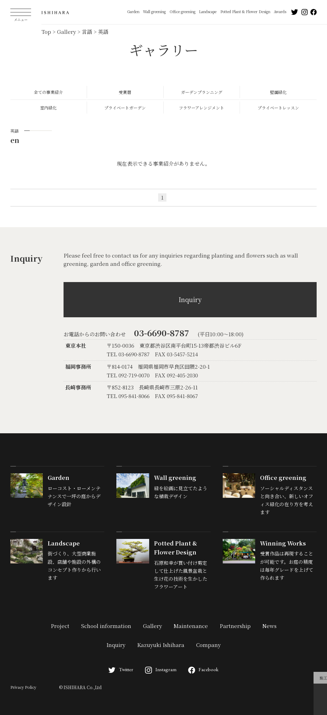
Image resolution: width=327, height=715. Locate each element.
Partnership (235, 625)
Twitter (120, 669)
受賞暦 (125, 92)
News (269, 625)
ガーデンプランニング (201, 92)
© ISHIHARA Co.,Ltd (80, 687)
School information (106, 625)
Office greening (182, 11)
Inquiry (190, 299)
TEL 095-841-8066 (128, 395)
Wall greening (154, 11)
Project (60, 625)
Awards (280, 11)
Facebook (203, 669)
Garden (133, 11)
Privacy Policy (23, 687)
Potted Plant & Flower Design (245, 11)
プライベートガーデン (125, 107)
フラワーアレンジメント (201, 107)
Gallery (152, 625)
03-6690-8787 (161, 333)
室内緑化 (48, 107)
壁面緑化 (278, 92)
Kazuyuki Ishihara (160, 644)
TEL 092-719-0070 (128, 375)
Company (208, 644)
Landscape (208, 11)
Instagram (160, 669)
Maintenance (191, 625)
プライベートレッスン (278, 107)
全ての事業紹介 (48, 92)
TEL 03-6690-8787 (128, 354)
